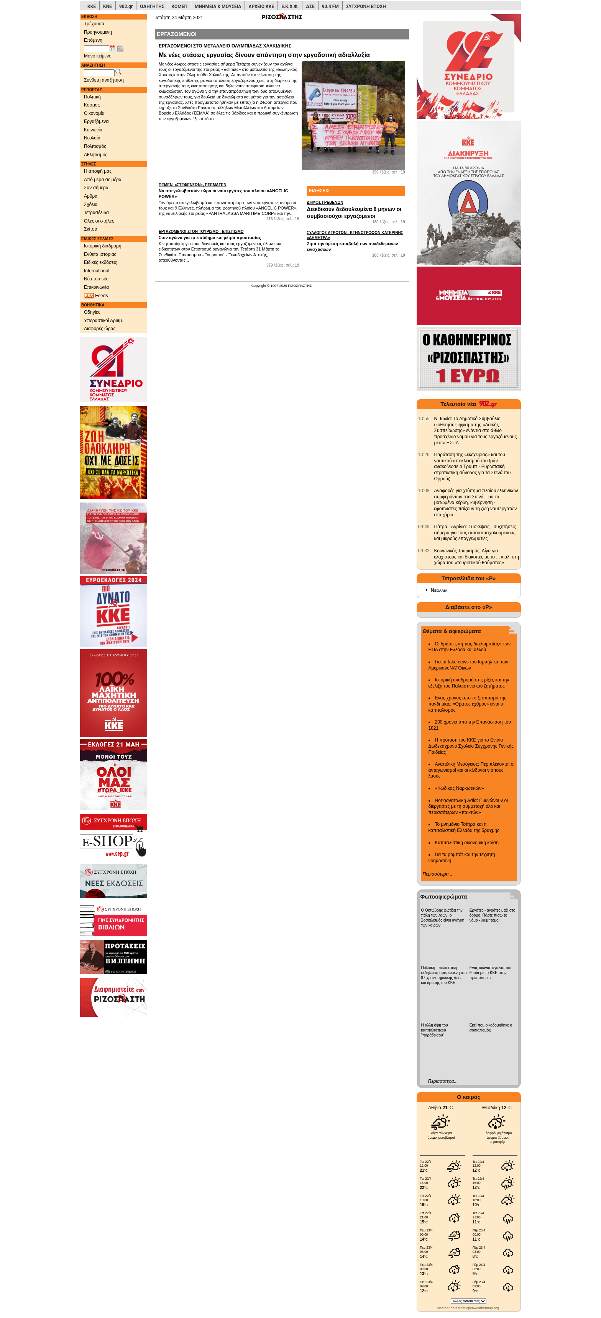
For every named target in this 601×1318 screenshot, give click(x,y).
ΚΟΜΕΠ (179, 6)
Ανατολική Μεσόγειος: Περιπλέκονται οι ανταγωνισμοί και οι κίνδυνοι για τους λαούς (472, 770)
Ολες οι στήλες (99, 221)
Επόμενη (93, 40)
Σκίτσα (90, 229)
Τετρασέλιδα (96, 212)
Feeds (96, 296)
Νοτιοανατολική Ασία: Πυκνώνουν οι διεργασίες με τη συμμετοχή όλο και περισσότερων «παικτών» (468, 806)
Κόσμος (92, 105)
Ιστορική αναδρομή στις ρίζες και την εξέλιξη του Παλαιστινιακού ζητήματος (469, 683)
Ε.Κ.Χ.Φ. (290, 6)
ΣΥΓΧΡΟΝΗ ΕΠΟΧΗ (366, 6)
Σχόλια (90, 204)
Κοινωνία (93, 130)
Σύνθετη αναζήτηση (104, 80)
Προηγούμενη (98, 32)
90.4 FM (330, 6)
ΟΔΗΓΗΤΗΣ (152, 6)
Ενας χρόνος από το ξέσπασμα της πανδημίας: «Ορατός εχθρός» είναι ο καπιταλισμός (467, 703)
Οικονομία (94, 113)
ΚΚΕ (91, 6)
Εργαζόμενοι (97, 121)
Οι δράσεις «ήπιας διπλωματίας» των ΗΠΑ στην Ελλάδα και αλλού (470, 647)
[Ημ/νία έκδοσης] (96, 48)
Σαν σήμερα (96, 187)
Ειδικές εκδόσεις (100, 262)
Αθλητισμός (95, 154)
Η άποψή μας (98, 171)
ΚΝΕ (107, 6)
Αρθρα (90, 196)
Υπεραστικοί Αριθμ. (103, 320)
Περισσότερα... (438, 874)
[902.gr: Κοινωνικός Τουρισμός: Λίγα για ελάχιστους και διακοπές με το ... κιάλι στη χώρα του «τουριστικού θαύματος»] (424, 550)
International (96, 270)
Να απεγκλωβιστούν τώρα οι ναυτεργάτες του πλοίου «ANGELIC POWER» (229, 190)
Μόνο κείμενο (98, 56)
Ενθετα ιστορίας (100, 254)
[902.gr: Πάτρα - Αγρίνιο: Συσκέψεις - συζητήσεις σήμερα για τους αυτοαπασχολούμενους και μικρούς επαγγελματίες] (424, 526)
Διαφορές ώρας (99, 328)
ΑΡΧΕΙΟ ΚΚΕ (261, 6)
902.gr (126, 6)
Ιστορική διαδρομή (103, 246)
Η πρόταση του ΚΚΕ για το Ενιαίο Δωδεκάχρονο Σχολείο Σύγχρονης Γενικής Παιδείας (471, 746)
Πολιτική (92, 97)
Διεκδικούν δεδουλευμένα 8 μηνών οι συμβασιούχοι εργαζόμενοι (356, 209)
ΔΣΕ (310, 6)
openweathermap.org (482, 1308)
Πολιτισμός (95, 146)
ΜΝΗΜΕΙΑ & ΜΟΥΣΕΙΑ (218, 6)
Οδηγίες (92, 312)
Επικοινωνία (96, 287)
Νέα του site (96, 279)
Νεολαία (92, 138)
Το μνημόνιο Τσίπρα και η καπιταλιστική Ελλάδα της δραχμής (464, 827)
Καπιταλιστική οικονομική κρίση (467, 842)
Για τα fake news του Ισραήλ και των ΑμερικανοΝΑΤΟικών (469, 665)
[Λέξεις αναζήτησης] (99, 72)
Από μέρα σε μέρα (103, 179)
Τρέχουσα (94, 23)
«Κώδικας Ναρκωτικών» (459, 788)
